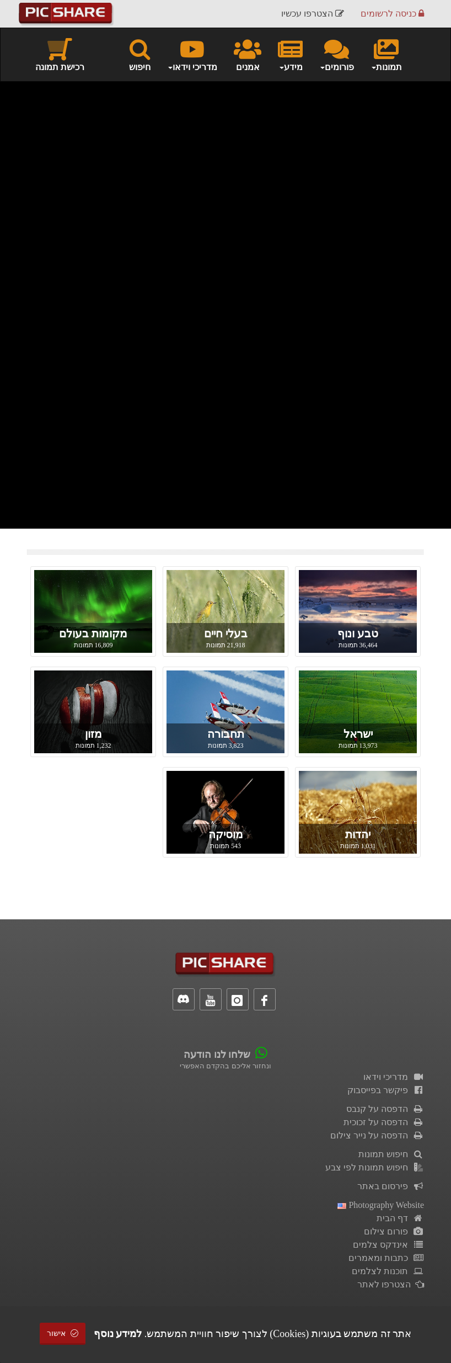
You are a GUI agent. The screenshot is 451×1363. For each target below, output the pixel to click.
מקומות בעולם (93, 633)
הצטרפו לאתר (390, 1284)
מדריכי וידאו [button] (192, 54)
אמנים (247, 54)
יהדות (358, 834)
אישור (63, 1333)
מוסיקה (225, 834)
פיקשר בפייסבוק (385, 1090)
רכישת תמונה (59, 54)
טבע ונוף (357, 633)
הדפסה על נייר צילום (377, 1135)
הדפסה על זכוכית (383, 1122)
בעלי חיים (226, 633)
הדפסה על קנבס (385, 1109)
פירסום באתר (390, 1186)
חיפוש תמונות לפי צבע (374, 1167)
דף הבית (400, 1218)
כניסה (392, 13)
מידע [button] (290, 54)
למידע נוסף (118, 1333)
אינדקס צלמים (388, 1244)
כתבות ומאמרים (386, 1258)
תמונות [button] (386, 54)
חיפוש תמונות (391, 1154)
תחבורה (225, 734)
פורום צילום (394, 1231)
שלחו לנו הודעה (217, 1054)
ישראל (358, 734)
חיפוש (140, 54)
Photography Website (380, 1205)
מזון (93, 734)
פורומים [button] (336, 54)
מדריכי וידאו (393, 1077)
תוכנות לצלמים (388, 1271)
